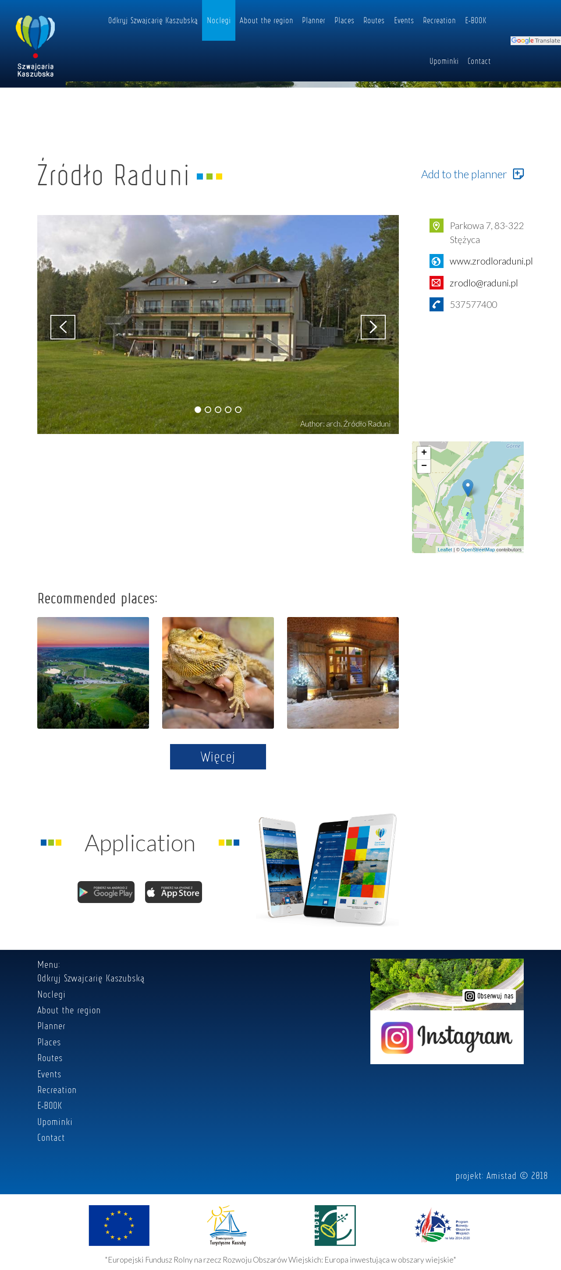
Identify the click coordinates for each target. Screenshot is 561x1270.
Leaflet (445, 549)
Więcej (218, 756)
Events (404, 20)
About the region (266, 20)
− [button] (424, 466)
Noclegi (219, 20)
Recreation (439, 20)
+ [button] (424, 453)
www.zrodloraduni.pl (491, 260)
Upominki (444, 61)
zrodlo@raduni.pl (484, 282)
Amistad (501, 1175)
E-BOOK (475, 20)
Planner (313, 20)
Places (344, 20)
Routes (374, 20)
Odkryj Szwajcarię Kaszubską (153, 20)
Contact (479, 61)
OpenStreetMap (478, 549)
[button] (198, 409)
